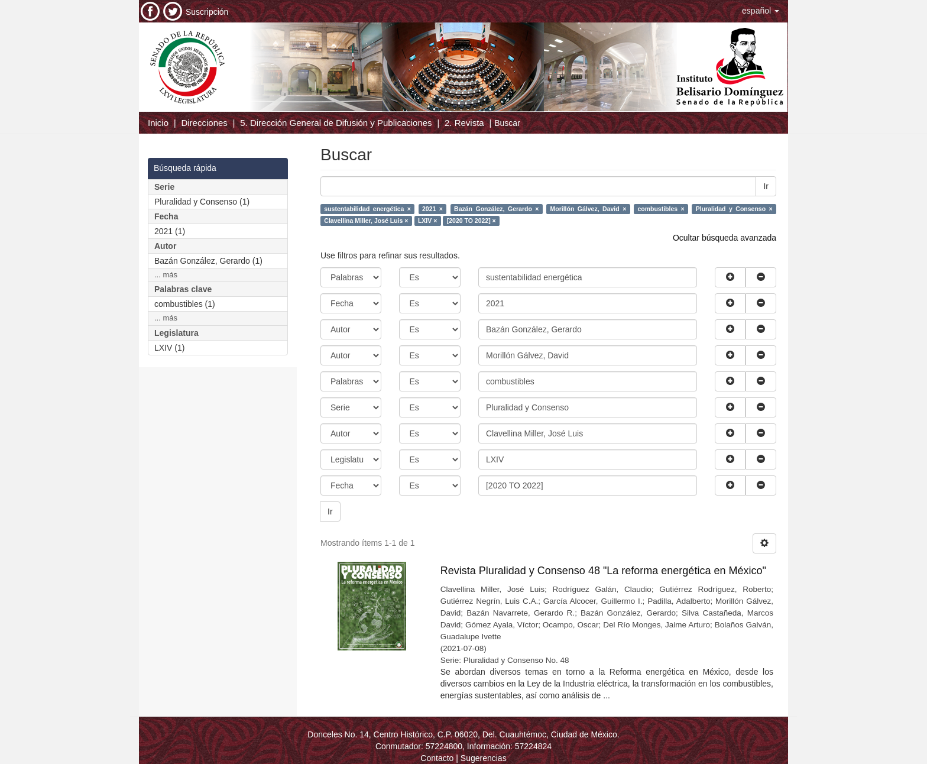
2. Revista (464, 123)
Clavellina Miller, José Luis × (366, 220)
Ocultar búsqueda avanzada (724, 237)
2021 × (432, 208)
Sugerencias (484, 758)
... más (165, 274)
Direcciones (204, 123)
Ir (766, 186)
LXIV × (427, 220)
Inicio (158, 123)
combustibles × (660, 208)
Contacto (436, 758)
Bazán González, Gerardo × (496, 208)
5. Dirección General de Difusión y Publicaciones (336, 123)
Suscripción (207, 12)
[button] (760, 10)
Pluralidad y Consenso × (734, 208)
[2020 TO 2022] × (471, 220)
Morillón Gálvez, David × (588, 208)
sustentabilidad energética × (367, 208)
